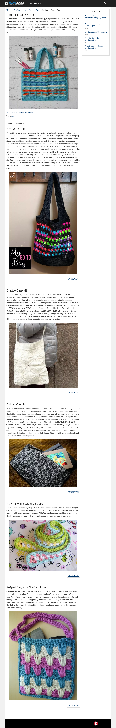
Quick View (73, 279)
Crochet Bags (34, 10)
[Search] (105, 3)
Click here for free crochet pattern (19, 112)
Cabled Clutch (15, 404)
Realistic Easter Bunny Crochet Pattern (93, 39)
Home (8, 10)
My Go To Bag (15, 128)
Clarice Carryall (16, 290)
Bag (12, 116)
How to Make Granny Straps (24, 503)
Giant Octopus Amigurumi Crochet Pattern (94, 47)
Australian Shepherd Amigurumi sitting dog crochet (96, 17)
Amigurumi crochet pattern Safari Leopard (94, 25)
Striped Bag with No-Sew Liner (26, 587)
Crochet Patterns (35, 3)
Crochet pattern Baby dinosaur (96, 32)
